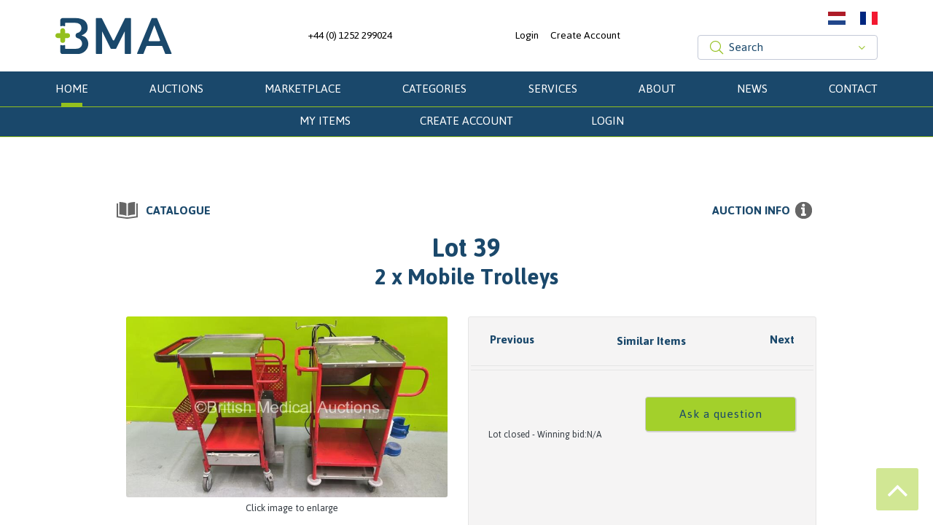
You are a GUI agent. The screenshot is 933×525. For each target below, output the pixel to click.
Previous (512, 339)
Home (71, 88)
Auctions (176, 88)
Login (527, 35)
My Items (325, 120)
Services (552, 88)
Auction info (751, 210)
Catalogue (178, 210)
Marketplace (303, 88)
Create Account (585, 35)
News (752, 88)
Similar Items (651, 341)
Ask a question (720, 413)
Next (782, 339)
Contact (853, 88)
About (657, 88)
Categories (434, 88)
